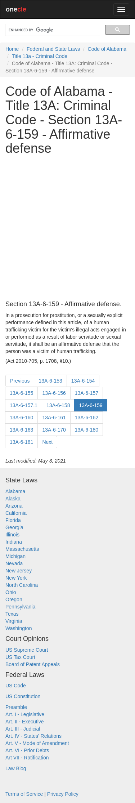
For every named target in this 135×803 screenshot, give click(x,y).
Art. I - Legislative (24, 714)
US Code (15, 685)
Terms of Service (24, 794)
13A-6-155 (21, 393)
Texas (12, 614)
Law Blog (15, 768)
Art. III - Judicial (22, 729)
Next (47, 442)
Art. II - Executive (24, 721)
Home (12, 49)
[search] (52, 30)
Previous (20, 381)
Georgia (14, 527)
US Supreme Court (26, 650)
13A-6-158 (58, 405)
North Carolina (21, 585)
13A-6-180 (86, 430)
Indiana (13, 542)
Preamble (16, 707)
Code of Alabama (107, 49)
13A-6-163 (21, 430)
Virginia (13, 621)
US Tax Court (20, 657)
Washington (18, 628)
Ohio (10, 592)
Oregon (13, 599)
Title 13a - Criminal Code (39, 56)
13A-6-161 (54, 417)
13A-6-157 (86, 393)
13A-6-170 (54, 430)
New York (16, 578)
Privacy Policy (62, 794)
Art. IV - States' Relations (33, 736)
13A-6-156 (54, 393)
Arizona (13, 506)
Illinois (12, 534)
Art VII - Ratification (27, 757)
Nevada (14, 563)
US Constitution (22, 696)
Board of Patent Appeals (32, 664)
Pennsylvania (20, 607)
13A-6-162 (86, 417)
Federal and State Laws (53, 49)
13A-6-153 (50, 381)
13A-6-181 (21, 442)
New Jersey (18, 571)
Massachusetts (22, 549)
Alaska (13, 498)
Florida (13, 520)
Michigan (15, 556)
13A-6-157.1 (23, 405)
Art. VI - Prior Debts (27, 750)
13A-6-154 (83, 381)
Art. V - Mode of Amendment (37, 743)
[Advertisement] (67, 228)
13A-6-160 (21, 417)
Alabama (15, 491)
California (16, 513)
